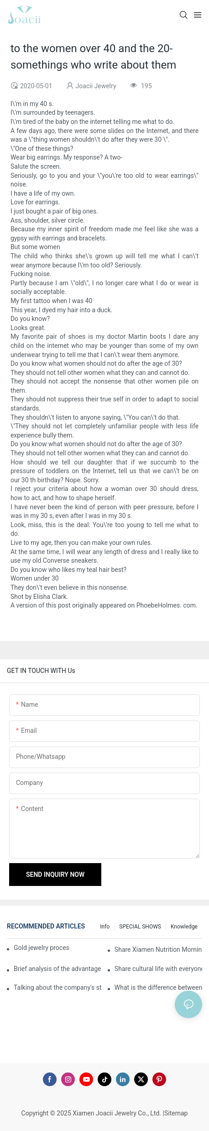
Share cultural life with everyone (158, 968)
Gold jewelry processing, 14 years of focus (42, 947)
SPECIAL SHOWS (140, 926)
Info (105, 926)
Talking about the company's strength (57, 987)
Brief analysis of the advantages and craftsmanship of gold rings (57, 968)
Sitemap (176, 1113)
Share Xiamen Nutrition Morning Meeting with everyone (158, 949)
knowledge (184, 926)
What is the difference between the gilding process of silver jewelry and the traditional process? (158, 987)
